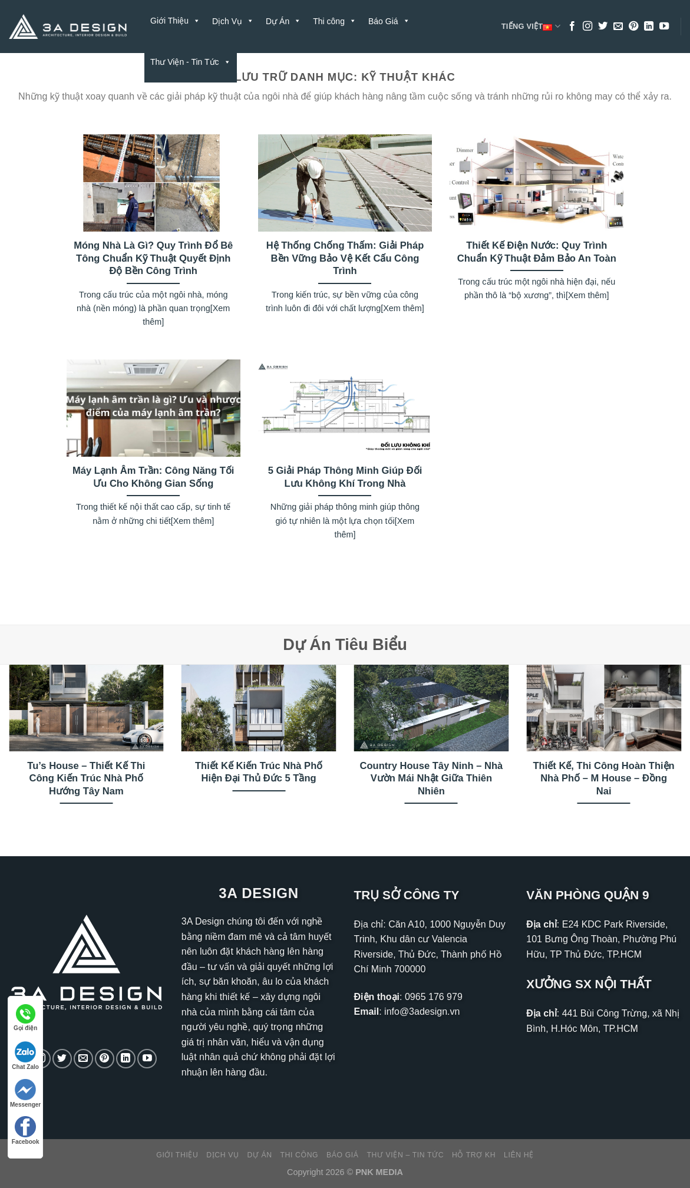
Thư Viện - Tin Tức (190, 61)
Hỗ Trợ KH (268, 61)
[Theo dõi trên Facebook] (572, 26)
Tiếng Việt (530, 26)
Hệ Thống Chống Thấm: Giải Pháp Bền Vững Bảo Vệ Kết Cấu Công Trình (345, 258)
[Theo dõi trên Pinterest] (633, 26)
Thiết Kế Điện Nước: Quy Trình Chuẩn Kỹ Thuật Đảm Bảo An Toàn (536, 252)
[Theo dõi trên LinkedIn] (648, 26)
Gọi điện (25, 1017)
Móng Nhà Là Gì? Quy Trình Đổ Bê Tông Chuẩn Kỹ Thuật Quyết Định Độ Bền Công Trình (153, 258)
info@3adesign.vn (422, 1011)
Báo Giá (342, 1155)
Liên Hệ (319, 62)
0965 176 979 (434, 997)
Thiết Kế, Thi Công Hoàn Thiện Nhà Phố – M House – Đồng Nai (604, 778)
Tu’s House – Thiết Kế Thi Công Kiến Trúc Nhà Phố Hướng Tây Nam (86, 778)
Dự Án (259, 1155)
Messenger (25, 1093)
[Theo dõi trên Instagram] (587, 26)
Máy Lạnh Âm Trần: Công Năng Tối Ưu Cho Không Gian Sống (153, 477)
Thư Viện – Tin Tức (405, 1155)
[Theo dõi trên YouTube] (664, 26)
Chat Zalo (25, 1055)
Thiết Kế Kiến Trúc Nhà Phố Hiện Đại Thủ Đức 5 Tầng (258, 772)
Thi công (299, 1155)
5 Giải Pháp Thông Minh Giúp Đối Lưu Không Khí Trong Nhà (345, 477)
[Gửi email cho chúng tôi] (618, 26)
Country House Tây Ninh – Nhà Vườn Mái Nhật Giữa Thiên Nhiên (431, 778)
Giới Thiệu (175, 20)
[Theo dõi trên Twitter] (603, 26)
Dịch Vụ (222, 1155)
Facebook (25, 1130)
